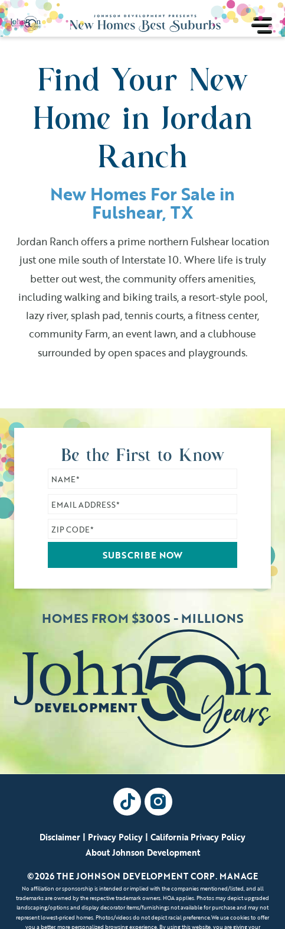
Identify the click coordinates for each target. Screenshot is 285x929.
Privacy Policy (115, 837)
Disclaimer (60, 837)
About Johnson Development (143, 852)
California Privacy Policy (197, 837)
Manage (239, 876)
